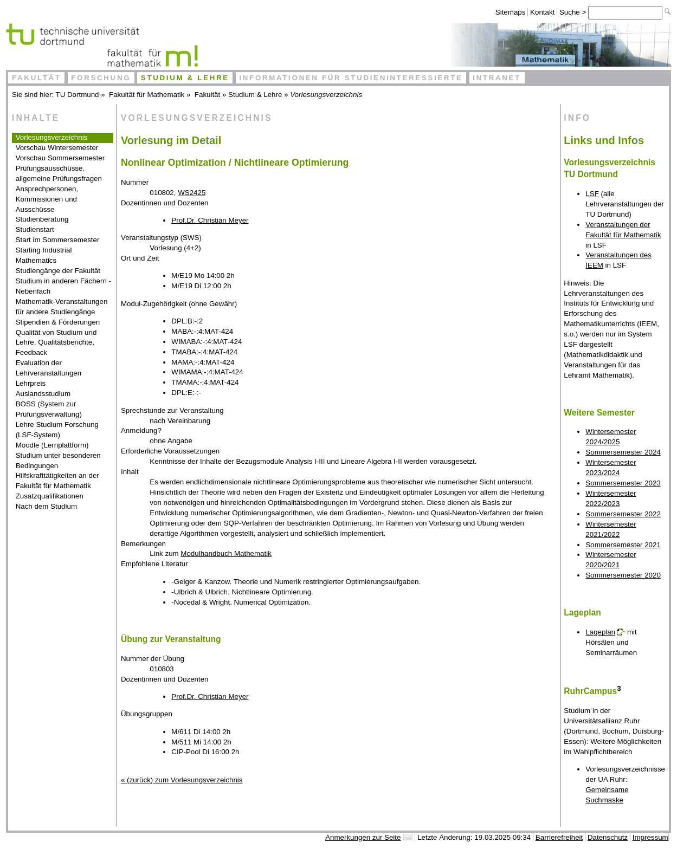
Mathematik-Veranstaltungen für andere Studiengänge (62, 306)
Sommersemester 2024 (623, 452)
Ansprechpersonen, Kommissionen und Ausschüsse (47, 199)
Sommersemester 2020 (623, 575)
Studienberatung (42, 219)
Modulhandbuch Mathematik (225, 553)
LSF (591, 194)
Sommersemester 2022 (623, 514)
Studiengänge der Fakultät (58, 271)
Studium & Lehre (185, 78)
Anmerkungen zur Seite (363, 837)
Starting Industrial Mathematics (44, 255)
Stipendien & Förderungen (58, 322)
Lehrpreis (31, 383)
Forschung (101, 78)
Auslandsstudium (43, 394)
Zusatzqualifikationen (49, 496)
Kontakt (542, 12)
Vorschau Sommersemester (60, 158)
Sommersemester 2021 (623, 545)
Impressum (650, 837)
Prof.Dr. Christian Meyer (209, 220)
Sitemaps (510, 12)
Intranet (497, 78)
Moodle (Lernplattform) (52, 445)
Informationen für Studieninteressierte (350, 78)
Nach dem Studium (46, 506)
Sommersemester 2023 (623, 483)
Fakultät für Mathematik (146, 94)
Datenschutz (608, 837)
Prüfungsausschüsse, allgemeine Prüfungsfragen (59, 173)
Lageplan (600, 632)
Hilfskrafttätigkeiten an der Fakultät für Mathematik (57, 480)
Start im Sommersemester (58, 240)
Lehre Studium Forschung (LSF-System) (57, 429)
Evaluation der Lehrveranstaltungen (49, 368)
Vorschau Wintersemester (57, 148)
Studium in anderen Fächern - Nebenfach (63, 286)
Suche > (573, 12)
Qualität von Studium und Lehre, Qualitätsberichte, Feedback (56, 342)
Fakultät (36, 78)
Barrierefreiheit (559, 837)
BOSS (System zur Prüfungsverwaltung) (49, 409)
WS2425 (191, 193)
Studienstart (35, 229)
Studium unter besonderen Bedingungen (58, 460)
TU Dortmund (77, 94)
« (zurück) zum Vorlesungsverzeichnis (181, 780)
